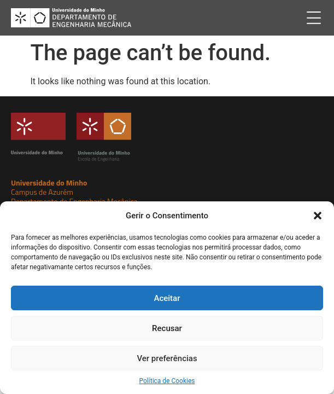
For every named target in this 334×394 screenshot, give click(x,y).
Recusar (167, 328)
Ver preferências (167, 358)
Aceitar (167, 298)
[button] (317, 215)
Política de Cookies (167, 381)
